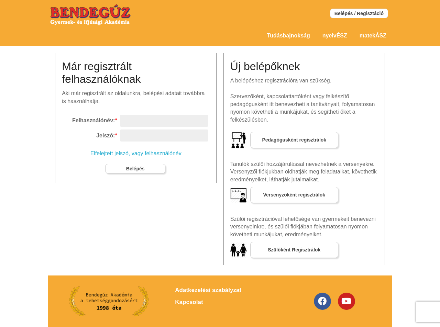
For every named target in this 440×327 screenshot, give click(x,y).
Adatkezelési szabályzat (208, 290)
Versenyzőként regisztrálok (294, 195)
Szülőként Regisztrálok (294, 249)
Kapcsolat (189, 302)
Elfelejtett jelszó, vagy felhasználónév (136, 153)
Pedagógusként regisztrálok (294, 140)
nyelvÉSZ (334, 35)
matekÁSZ (373, 35)
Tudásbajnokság (288, 35)
